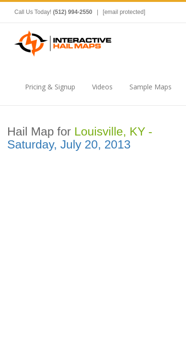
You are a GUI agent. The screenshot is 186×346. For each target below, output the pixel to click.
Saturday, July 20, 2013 (69, 144)
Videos (102, 86)
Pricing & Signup (50, 86)
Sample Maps (150, 86)
